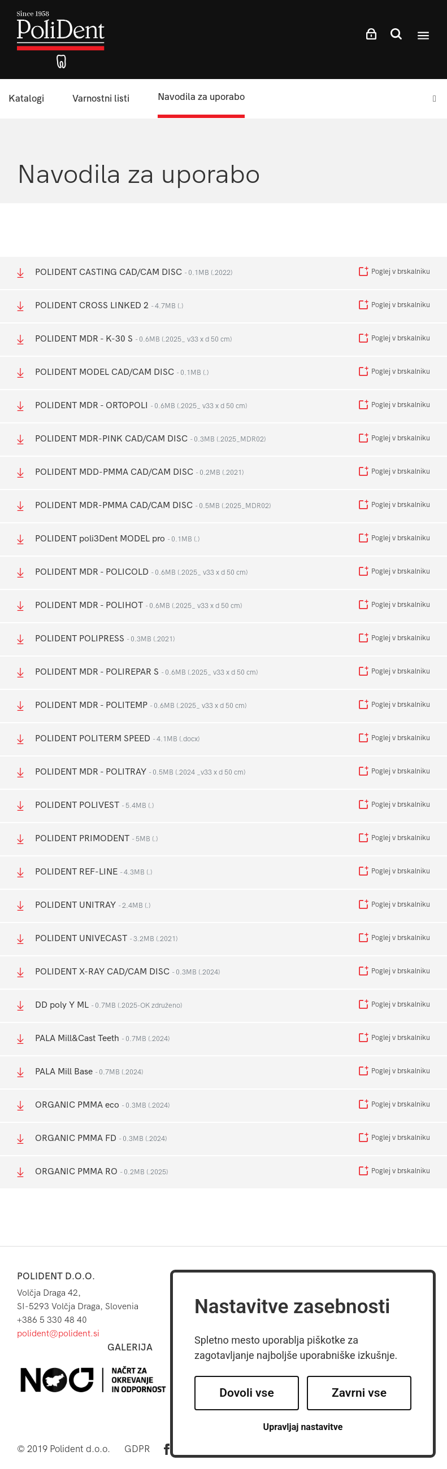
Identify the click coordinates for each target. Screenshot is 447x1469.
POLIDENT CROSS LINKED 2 (100, 305)
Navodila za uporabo (201, 96)
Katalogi (26, 98)
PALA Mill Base (80, 1071)
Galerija (130, 1347)
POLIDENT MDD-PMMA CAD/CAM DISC (130, 472)
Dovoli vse (246, 1393)
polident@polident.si (58, 1333)
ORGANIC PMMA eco (93, 1105)
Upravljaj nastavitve (303, 1427)
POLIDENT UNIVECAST (97, 938)
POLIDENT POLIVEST (85, 805)
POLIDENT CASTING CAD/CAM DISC (124, 272)
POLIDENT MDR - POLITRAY (131, 772)
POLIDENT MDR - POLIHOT (129, 605)
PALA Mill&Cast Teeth (93, 1038)
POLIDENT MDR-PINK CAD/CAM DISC (141, 439)
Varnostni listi (100, 98)
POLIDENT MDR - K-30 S (124, 339)
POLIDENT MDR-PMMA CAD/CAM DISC (144, 505)
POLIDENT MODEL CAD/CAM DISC (113, 372)
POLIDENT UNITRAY (83, 905)
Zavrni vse (359, 1393)
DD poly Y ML (99, 1005)
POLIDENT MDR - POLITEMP (131, 705)
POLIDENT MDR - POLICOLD (132, 572)
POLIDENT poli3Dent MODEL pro (108, 539)
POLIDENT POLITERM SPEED (108, 738)
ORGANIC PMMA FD (92, 1138)
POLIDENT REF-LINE (84, 872)
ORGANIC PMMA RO (92, 1171)
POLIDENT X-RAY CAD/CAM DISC (118, 972)
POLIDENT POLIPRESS (96, 638)
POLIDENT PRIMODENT (87, 838)
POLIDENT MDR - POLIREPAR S (137, 672)
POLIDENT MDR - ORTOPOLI (132, 405)
